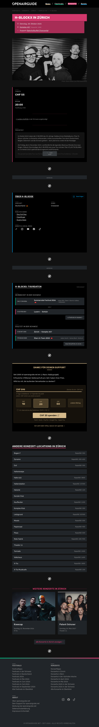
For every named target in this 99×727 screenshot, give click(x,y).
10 (23, 403)
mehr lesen (50, 153)
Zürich (33, 11)
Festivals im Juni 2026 (21, 681)
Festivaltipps (17, 668)
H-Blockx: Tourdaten (28, 286)
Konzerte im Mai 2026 (59, 681)
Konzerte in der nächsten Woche (63, 676)
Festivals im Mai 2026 (20, 678)
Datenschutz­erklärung (21, 708)
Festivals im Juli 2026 (21, 684)
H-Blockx (53, 11)
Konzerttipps (56, 668)
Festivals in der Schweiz (21, 671)
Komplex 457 (43, 11)
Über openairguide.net (21, 700)
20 (41, 403)
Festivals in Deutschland (22, 673)
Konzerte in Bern (57, 673)
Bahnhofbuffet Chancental (37, 30)
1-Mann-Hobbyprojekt (50, 374)
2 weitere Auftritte (22, 119)
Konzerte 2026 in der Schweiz (63, 686)
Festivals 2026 (18, 676)
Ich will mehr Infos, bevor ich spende (48, 425)
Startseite (16, 11)
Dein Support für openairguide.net (25, 703)
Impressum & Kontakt (20, 710)
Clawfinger (21, 217)
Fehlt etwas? (80, 286)
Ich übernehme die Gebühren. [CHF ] (33, 410)
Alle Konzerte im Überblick (61, 689)
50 (58, 403)
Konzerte (25, 11)
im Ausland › (75, 317)
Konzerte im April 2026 (60, 678)
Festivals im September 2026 (23, 686)
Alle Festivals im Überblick (22, 689)
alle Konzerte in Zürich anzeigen (49, 641)
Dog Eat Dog (21, 214)
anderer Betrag (75, 403)
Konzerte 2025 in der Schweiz (63, 684)
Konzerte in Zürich (58, 671)
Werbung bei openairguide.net (24, 705)
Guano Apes (21, 220)
